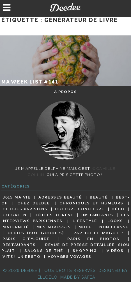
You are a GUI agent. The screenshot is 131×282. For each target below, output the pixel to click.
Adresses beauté (60, 197)
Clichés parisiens (25, 209)
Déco (118, 209)
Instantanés (97, 215)
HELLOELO (46, 277)
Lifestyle (85, 221)
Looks (115, 221)
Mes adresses (53, 227)
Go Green (14, 215)
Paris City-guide (26, 238)
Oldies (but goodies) (36, 233)
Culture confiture (79, 209)
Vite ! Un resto (21, 256)
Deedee (65, 7)
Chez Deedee (33, 203)
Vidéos (115, 250)
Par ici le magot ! (98, 233)
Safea (88, 277)
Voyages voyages (69, 256)
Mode (85, 227)
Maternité (16, 227)
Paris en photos (93, 238)
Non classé (113, 227)
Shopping (85, 250)
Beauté (99, 197)
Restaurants (19, 244)
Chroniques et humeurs (91, 203)
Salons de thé (43, 250)
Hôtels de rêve (54, 215)
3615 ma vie (16, 197)
